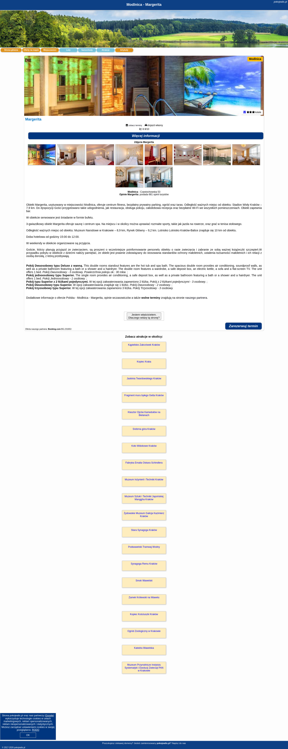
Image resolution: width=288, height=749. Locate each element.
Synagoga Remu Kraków (144, 563)
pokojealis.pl (280, 1)
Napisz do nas (179, 743)
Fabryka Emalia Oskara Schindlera (143, 462)
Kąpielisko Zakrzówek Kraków (144, 344)
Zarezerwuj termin (243, 326)
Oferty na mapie (31, 50)
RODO (35, 730)
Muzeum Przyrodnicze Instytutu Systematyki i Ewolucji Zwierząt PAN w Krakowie (144, 667)
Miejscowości (49, 50)
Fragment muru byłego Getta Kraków (144, 395)
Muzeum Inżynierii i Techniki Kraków (144, 479)
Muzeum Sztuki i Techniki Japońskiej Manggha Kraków (144, 498)
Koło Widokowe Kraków (144, 445)
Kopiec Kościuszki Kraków (144, 614)
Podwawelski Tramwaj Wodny (144, 547)
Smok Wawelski (144, 580)
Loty (68, 50)
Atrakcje (105, 50)
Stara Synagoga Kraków (144, 530)
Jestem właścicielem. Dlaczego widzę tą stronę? (144, 316)
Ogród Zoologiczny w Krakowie (143, 631)
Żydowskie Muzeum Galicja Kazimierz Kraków (144, 514)
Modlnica (255, 59)
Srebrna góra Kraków (144, 429)
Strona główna (11, 50)
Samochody (87, 50)
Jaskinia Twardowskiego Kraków (144, 378)
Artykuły (124, 50)
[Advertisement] (144, 711)
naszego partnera (196, 297)
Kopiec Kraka (144, 361)
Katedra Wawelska (144, 648)
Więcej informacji (146, 136)
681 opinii (154, 194)
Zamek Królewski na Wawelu (144, 597)
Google (49, 715)
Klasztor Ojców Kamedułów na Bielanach (144, 413)
